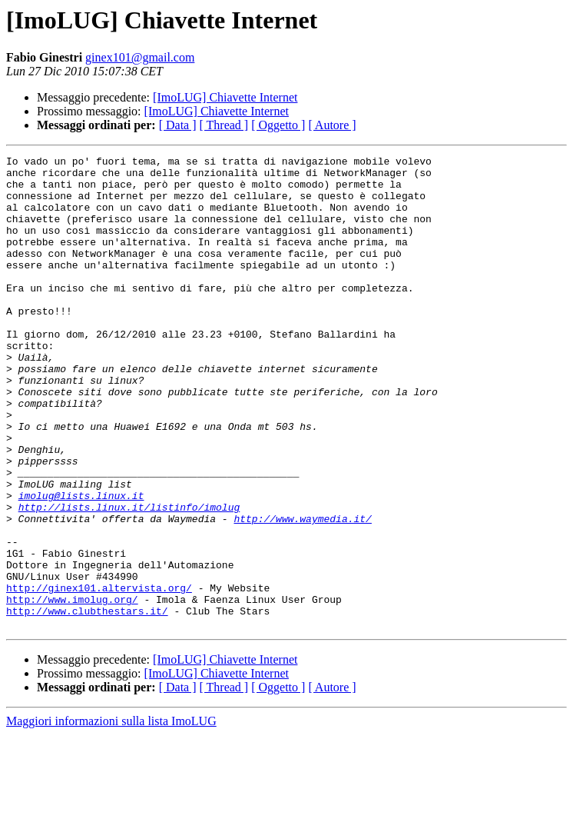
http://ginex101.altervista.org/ (99, 675)
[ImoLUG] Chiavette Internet (225, 97)
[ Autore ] (332, 125)
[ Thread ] (224, 125)
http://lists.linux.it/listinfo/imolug (129, 578)
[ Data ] (178, 125)
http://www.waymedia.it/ (302, 592)
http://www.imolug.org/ (72, 689)
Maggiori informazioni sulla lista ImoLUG (111, 815)
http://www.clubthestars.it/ (87, 703)
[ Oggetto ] (278, 125)
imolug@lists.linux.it (81, 564)
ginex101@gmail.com (139, 57)
